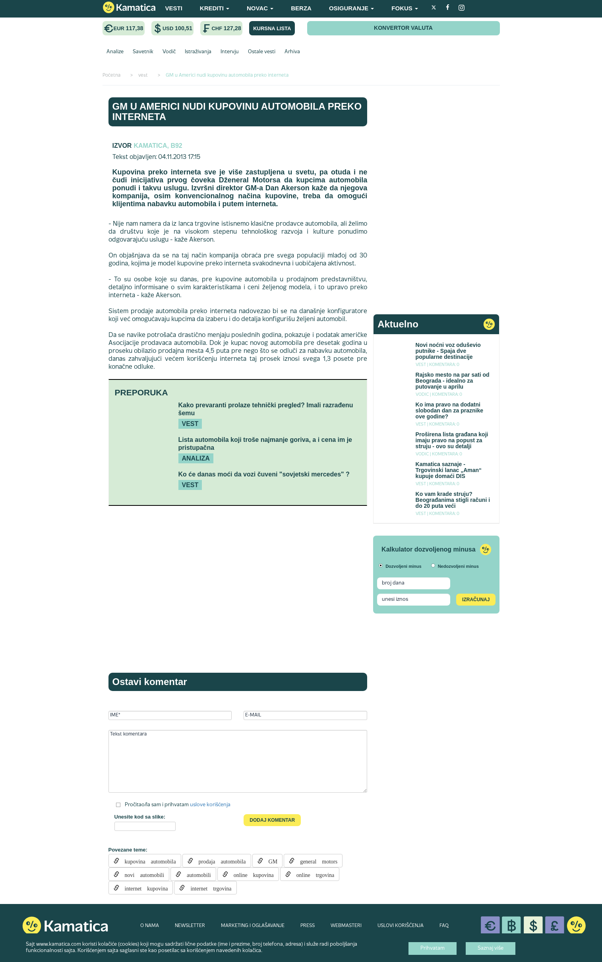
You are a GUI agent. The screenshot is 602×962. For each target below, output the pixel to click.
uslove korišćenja (210, 805)
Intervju (230, 52)
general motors (315, 860)
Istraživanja (198, 52)
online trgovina (312, 874)
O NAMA (149, 925)
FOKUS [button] (404, 8)
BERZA (301, 8)
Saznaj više (490, 948)
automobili (196, 874)
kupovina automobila (147, 860)
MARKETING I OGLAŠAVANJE (253, 925)
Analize (115, 52)
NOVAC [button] (260, 8)
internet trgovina (208, 888)
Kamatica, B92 (158, 145)
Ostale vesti (261, 52)
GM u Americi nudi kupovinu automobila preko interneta (237, 111)
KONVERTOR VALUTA (403, 28)
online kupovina (251, 874)
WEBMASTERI (346, 925)
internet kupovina (143, 888)
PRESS (307, 925)
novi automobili (142, 874)
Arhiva (292, 52)
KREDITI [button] (214, 8)
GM (270, 860)
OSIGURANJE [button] (351, 8)
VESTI (173, 8)
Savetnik (143, 52)
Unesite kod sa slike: (140, 817)
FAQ (444, 925)
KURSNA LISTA (272, 28)
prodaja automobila (219, 860)
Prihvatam (432, 948)
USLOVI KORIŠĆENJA (400, 925)
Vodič (169, 52)
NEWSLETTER (190, 925)
